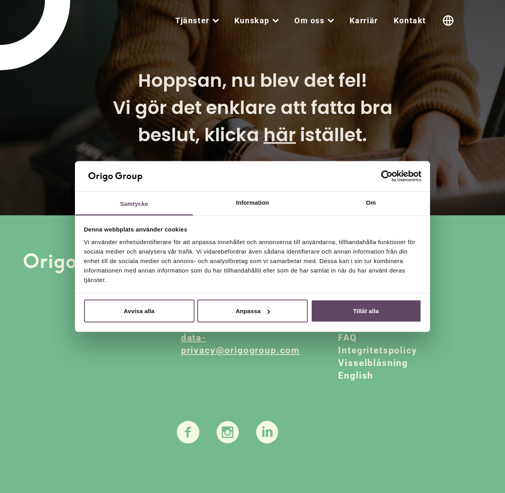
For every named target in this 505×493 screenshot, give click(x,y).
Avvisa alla (138, 311)
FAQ (347, 337)
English (355, 375)
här (280, 135)
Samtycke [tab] (134, 203)
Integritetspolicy (377, 350)
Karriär (364, 20)
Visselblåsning (373, 363)
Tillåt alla (366, 311)
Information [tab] (252, 202)
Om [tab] (371, 202)
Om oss (309, 20)
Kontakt (410, 20)
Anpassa (253, 311)
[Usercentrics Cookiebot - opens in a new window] (386, 176)
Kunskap (251, 20)
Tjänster (192, 20)
